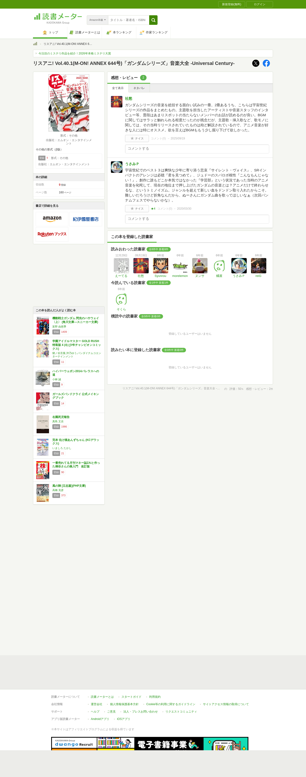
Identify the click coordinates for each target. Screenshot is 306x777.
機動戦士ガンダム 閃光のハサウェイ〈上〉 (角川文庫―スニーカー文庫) (75, 320)
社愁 (128, 98)
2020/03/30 (184, 208)
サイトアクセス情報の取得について (226, 682)
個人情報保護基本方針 (124, 682)
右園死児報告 (61, 417)
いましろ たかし (61, 448)
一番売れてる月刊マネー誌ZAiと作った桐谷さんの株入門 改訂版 (76, 464)
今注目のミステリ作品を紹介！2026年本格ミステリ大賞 (74, 53)
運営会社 (96, 682)
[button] (153, 20)
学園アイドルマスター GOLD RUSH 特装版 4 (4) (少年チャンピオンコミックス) (76, 344)
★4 (153, 208)
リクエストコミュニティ (181, 689)
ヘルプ (95, 689)
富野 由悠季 (59, 326)
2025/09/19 (178, 138)
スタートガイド (131, 674)
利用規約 (155, 674)
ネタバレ (139, 88)
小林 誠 (56, 379)
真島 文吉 (58, 421)
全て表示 (118, 88)
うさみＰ (132, 164)
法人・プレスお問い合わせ (140, 689)
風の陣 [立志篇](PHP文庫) (69, 485)
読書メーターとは (102, 674)
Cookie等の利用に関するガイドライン (170, 682)
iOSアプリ (123, 697)
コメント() (158, 138)
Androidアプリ (100, 697)
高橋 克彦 (58, 490)
